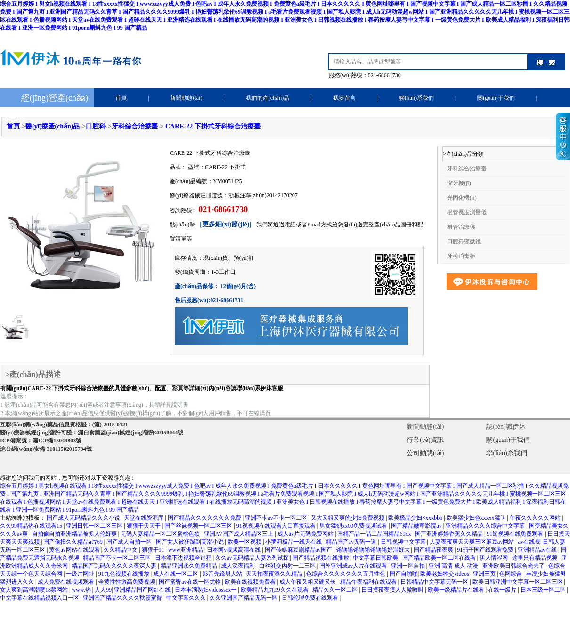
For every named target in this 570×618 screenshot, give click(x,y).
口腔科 (96, 126)
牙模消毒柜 (461, 256)
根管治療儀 (461, 227)
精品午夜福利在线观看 (369, 581)
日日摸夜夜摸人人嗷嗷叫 (393, 589)
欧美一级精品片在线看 (457, 589)
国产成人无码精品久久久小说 (84, 517)
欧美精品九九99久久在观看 (275, 589)
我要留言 (344, 98)
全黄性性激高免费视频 (127, 581)
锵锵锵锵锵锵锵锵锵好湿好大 (373, 549)
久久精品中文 (121, 549)
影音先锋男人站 (223, 573)
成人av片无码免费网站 (306, 533)
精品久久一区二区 (335, 589)
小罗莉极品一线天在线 (294, 541)
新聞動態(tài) (186, 98)
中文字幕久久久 (186, 597)
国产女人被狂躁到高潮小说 (190, 541)
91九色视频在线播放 (124, 573)
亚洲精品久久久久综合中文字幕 (486, 525)
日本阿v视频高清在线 (234, 549)
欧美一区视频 (245, 541)
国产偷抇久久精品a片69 (73, 541)
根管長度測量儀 (467, 212)
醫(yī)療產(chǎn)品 (52, 126)
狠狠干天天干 (144, 525)
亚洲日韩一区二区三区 (95, 525)
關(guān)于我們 (495, 98)
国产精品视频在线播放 (321, 557)
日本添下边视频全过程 (184, 557)
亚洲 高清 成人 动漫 (454, 565)
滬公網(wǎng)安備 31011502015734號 (46, 449)
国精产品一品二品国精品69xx (374, 533)
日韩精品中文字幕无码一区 (435, 581)
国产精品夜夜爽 (434, 549)
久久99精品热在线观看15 (32, 525)
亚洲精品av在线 (538, 549)
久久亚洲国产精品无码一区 (244, 597)
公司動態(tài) (425, 453)
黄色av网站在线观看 (75, 549)
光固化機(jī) (462, 197)
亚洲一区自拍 (408, 565)
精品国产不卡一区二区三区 (117, 557)
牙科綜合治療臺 (135, 126)
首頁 (121, 98)
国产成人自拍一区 (129, 541)
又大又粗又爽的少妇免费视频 (348, 517)
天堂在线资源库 (144, 517)
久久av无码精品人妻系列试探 (252, 557)
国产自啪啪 (404, 573)
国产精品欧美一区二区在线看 (439, 557)
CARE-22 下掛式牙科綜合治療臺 (213, 126)
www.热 (82, 589)
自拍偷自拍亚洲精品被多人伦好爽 (75, 533)
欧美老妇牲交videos (445, 573)
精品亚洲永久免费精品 (190, 565)
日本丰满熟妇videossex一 (206, 589)
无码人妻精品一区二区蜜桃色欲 (161, 533)
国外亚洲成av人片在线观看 (353, 565)
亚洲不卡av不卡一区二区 (276, 517)
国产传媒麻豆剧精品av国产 (299, 549)
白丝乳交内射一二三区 (288, 565)
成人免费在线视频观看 (67, 581)
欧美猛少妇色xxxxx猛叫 (477, 517)
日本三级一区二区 (544, 589)
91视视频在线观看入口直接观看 (276, 525)
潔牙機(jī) (459, 183)
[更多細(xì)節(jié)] (226, 224)
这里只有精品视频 (535, 557)
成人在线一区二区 (176, 573)
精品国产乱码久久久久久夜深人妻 (115, 565)
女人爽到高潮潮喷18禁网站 (34, 589)
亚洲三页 (485, 573)
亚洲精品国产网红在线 (143, 589)
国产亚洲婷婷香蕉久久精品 (449, 533)
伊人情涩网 (494, 557)
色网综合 (511, 573)
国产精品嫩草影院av (417, 525)
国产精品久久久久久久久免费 (205, 517)
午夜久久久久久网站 (536, 517)
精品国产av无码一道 (352, 541)
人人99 (103, 589)
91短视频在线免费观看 (516, 533)
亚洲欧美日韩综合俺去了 (514, 565)
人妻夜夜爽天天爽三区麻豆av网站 (472, 541)
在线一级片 (503, 589)
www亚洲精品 (186, 549)
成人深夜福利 (238, 565)
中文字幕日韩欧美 (376, 557)
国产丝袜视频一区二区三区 (199, 525)
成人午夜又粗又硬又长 (308, 581)
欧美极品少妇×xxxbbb (416, 517)
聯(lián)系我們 (416, 98)
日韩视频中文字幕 (404, 541)
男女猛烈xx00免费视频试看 (354, 525)
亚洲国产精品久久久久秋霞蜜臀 (123, 597)
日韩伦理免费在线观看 (311, 597)
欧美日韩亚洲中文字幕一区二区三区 (518, 581)
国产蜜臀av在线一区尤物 (190, 581)
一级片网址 (81, 573)
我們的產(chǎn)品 (267, 98)
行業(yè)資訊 (425, 439)
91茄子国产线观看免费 (486, 549)
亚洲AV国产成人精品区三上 (239, 533)
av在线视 (529, 541)
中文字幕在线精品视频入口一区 (40, 597)
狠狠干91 (154, 549)
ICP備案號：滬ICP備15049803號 (40, 440)
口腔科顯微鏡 (464, 241)
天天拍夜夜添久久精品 (275, 573)
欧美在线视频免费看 (251, 581)
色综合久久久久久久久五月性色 (346, 573)
